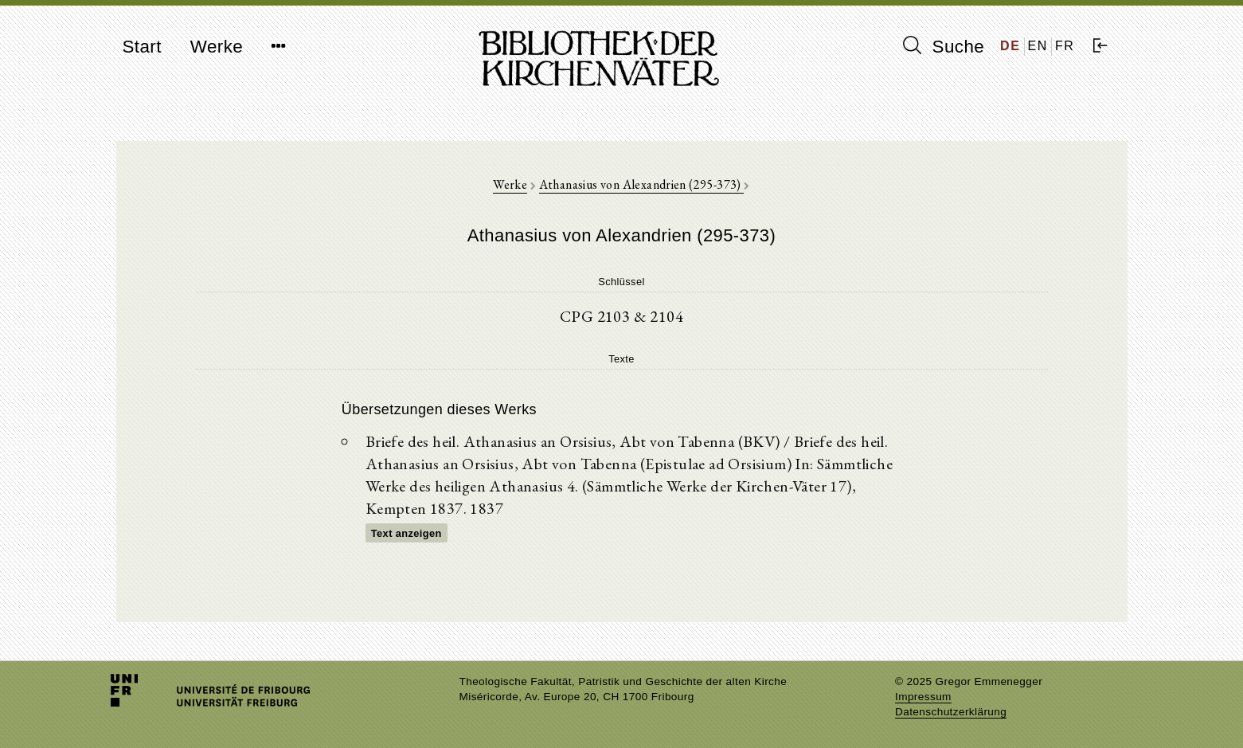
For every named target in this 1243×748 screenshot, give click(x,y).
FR (1065, 46)
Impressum (923, 697)
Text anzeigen (406, 533)
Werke (216, 47)
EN (1038, 46)
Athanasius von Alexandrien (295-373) (642, 184)
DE (1010, 46)
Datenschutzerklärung (951, 712)
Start (142, 47)
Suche (943, 46)
